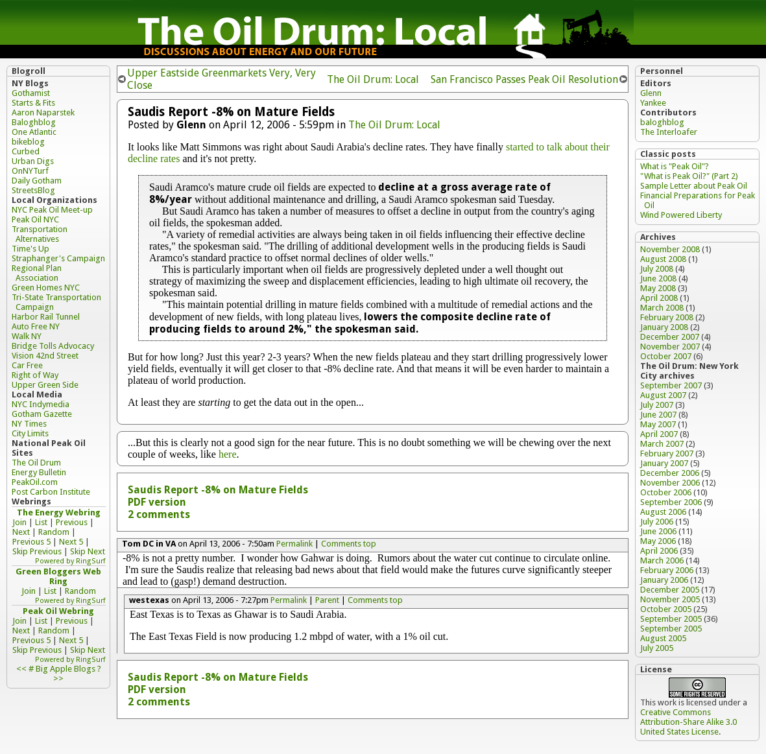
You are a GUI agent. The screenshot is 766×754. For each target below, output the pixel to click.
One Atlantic (34, 132)
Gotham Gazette (42, 414)
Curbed (26, 151)
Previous (72, 522)
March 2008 (662, 307)
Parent (327, 600)
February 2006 (666, 570)
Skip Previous (37, 551)
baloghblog (662, 122)
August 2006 (663, 512)
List (41, 522)
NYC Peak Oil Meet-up (52, 210)
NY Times (29, 424)
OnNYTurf (30, 171)
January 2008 (664, 327)
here (228, 454)
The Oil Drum (36, 462)
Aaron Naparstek (43, 112)
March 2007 (662, 444)
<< (21, 669)
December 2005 (669, 590)
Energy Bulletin (39, 472)
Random (53, 532)
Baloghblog (34, 122)
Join (19, 522)
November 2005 (670, 599)
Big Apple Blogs (65, 669)
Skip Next (87, 551)
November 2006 (670, 483)
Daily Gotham (37, 180)
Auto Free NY (36, 326)
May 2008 (658, 288)
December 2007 (669, 337)
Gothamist (31, 93)
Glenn (651, 93)
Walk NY (27, 336)
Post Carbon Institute (51, 492)
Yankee (653, 103)
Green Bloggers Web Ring (58, 576)
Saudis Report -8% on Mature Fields (218, 490)
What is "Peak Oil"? (674, 166)
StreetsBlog (33, 190)
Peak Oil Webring (58, 611)
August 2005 (663, 638)
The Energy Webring (59, 512)
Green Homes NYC (46, 287)
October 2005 (665, 609)
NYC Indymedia (40, 404)
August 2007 (663, 395)
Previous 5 (31, 542)
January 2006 (664, 580)
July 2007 (656, 405)
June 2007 (658, 414)
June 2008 (658, 278)
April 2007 (659, 434)
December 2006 (669, 473)
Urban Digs (33, 161)
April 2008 (659, 298)
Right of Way (35, 375)
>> (58, 678)
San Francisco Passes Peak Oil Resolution (524, 79)
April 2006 (659, 551)
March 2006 (662, 560)
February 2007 (666, 453)
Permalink (294, 543)
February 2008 (666, 317)
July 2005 (656, 648)
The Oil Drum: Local (373, 79)
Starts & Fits (33, 103)
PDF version (157, 502)
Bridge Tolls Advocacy (53, 346)
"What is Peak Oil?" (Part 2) (689, 176)
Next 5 (71, 542)
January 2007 (664, 463)
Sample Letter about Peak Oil (693, 186)
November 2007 (670, 346)
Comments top (348, 543)
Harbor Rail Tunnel (46, 317)
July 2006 (656, 521)
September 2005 (671, 619)
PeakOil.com (35, 482)
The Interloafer (668, 132)
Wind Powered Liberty (681, 215)
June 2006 (658, 531)
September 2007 (671, 385)
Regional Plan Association (37, 273)
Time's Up (30, 248)
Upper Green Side (45, 385)
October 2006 (665, 492)
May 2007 (658, 424)
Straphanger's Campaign (58, 258)
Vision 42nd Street (45, 355)
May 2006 (658, 541)
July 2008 (656, 269)
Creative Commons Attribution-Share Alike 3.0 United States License (688, 721)
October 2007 (665, 356)
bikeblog (28, 142)
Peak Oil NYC (35, 219)
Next (21, 532)
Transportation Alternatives (39, 234)
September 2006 (671, 502)
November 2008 (670, 249)
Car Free (27, 365)
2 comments (159, 514)
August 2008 (663, 259)
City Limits (30, 433)
